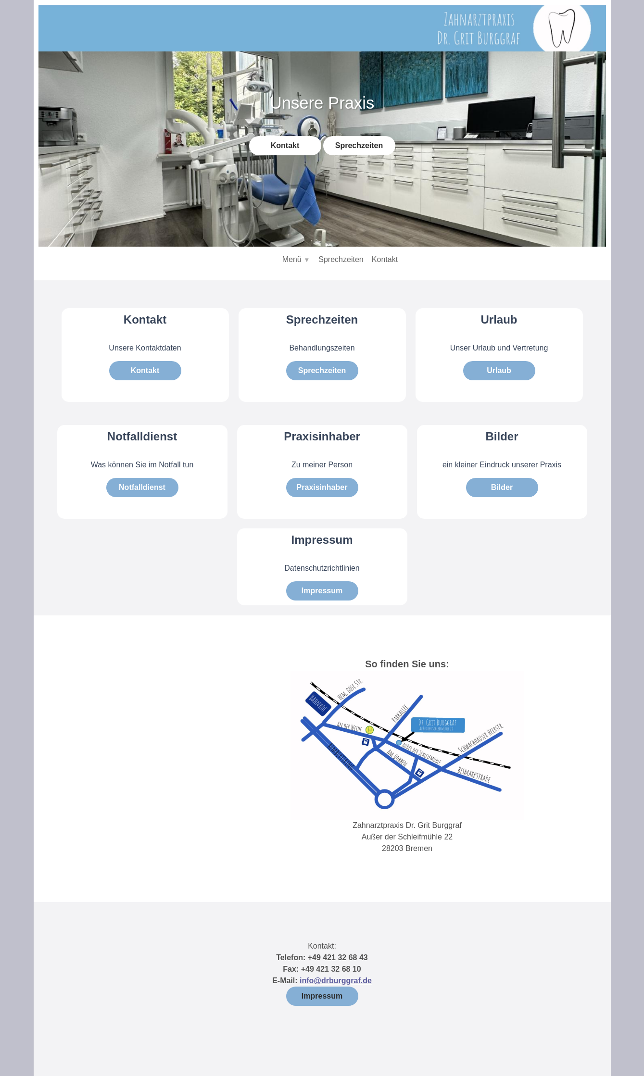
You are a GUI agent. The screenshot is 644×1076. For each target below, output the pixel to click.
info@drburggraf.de (336, 980)
